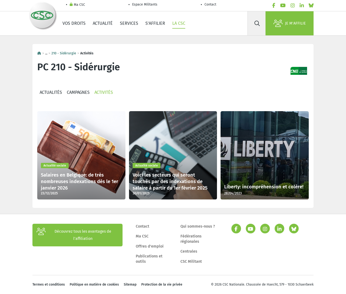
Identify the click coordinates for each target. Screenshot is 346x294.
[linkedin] (301, 5)
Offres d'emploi (150, 246)
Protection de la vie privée (161, 284)
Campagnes (78, 92)
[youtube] (283, 5)
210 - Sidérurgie (63, 53)
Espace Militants (144, 4)
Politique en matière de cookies (94, 284)
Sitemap (130, 284)
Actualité (103, 23)
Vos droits (74, 23)
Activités (103, 92)
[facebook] (274, 5)
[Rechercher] (257, 23)
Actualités (51, 92)
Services (129, 23)
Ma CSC (77, 5)
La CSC (178, 23)
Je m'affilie (289, 23)
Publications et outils (149, 259)
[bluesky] (311, 5)
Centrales (188, 251)
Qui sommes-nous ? (197, 226)
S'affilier (155, 23)
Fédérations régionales (191, 239)
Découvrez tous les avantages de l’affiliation (74, 235)
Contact (210, 4)
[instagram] (292, 5)
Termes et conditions (48, 284)
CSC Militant (191, 261)
